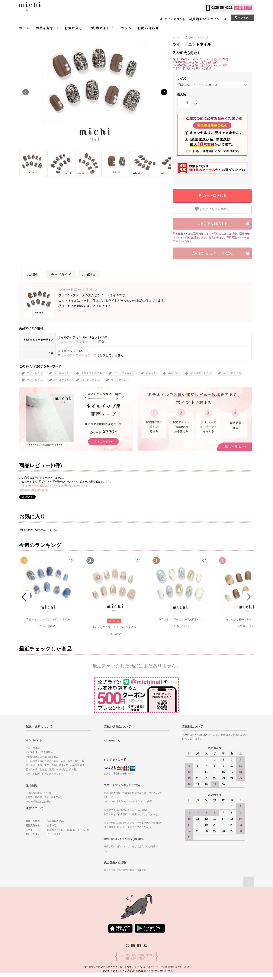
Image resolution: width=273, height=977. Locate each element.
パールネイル (61, 380)
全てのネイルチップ (196, 37)
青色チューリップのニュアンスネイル (48, 619)
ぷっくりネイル (90, 380)
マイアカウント (174, 19)
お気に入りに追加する (212, 209)
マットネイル (118, 380)
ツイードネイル (232, 373)
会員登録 (195, 19)
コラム (126, 28)
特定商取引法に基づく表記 (175, 967)
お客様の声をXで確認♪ (34, 490)
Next (164, 92)
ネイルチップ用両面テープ (76, 341)
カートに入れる (215, 195)
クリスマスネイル (91, 373)
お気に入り (74, 28)
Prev (24, 597)
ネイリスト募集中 (122, 967)
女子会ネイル (61, 373)
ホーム (24, 28)
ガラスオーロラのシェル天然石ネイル (180, 619)
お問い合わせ (148, 28)
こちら (106, 481)
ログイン (213, 19)
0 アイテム (242, 17)
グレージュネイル (124, 373)
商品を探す (47, 28)
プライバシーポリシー (146, 967)
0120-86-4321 (222, 7)
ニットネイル (34, 380)
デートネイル (34, 373)
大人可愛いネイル (200, 373)
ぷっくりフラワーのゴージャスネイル (114, 627)
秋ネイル (151, 373)
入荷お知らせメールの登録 (212, 253)
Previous (25, 92)
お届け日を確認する (212, 223)
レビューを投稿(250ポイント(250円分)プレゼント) (53, 485)
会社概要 (88, 967)
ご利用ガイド (102, 28)
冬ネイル (173, 373)
